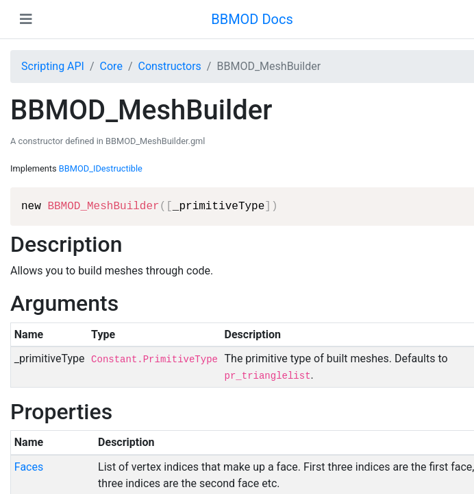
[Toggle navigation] (26, 19)
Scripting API (52, 66)
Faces (28, 466)
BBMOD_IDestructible (100, 168)
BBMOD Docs (252, 19)
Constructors (169, 66)
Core (111, 66)
